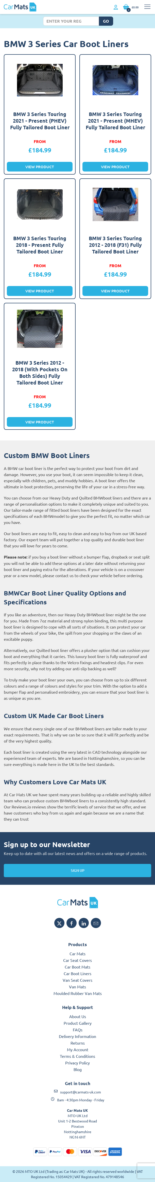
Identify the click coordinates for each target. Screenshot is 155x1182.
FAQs (77, 1029)
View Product (39, 166)
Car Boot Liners (77, 973)
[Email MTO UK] (96, 923)
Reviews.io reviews (29, 806)
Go (106, 21)
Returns (78, 1042)
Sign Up (77, 870)
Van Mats (77, 986)
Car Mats (77, 953)
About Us (77, 1016)
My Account (77, 1049)
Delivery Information (77, 1036)
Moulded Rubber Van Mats (78, 993)
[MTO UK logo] (77, 902)
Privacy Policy (77, 1062)
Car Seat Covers (77, 960)
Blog (78, 1069)
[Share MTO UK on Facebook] (71, 923)
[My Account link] (116, 7)
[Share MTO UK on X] (59, 923)
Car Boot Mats (77, 966)
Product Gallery (78, 1023)
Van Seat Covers (77, 979)
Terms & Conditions (77, 1056)
